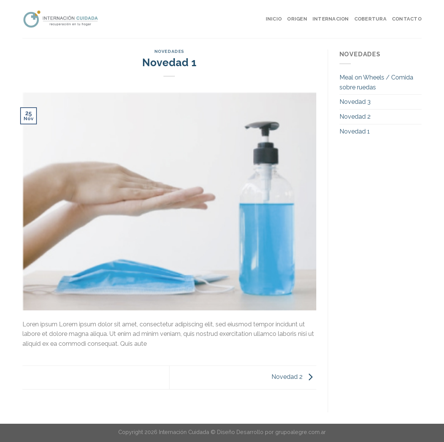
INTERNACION (330, 19)
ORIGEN (297, 19)
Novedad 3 (355, 101)
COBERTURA (370, 19)
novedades (169, 51)
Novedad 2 (293, 377)
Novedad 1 (354, 131)
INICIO (274, 19)
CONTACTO (407, 19)
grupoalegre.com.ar (300, 432)
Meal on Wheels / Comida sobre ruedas (376, 82)
